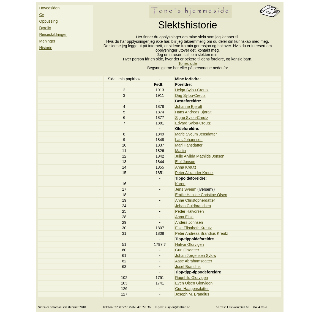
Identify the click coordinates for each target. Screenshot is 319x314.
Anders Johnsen (189, 222)
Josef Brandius (188, 266)
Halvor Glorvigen (189, 244)
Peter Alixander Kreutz (194, 173)
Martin (180, 150)
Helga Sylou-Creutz (191, 90)
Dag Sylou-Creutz (190, 95)
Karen (180, 184)
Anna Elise (184, 217)
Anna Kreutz (185, 167)
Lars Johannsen (189, 139)
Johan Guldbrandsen (193, 206)
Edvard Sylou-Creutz (193, 123)
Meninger (47, 41)
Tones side (187, 63)
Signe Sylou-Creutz (191, 117)
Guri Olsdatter (187, 250)
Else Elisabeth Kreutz (193, 228)
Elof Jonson (185, 161)
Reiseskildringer (53, 34)
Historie (45, 48)
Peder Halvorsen (189, 211)
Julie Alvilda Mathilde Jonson (199, 156)
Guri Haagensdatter (192, 288)
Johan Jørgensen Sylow (195, 255)
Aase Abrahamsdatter (193, 261)
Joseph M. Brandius (192, 294)
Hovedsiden (49, 8)
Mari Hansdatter (189, 145)
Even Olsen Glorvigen (193, 283)
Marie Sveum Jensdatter (196, 134)
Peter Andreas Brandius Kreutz (201, 233)
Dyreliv (45, 28)
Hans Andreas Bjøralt (193, 112)
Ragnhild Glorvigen (191, 277)
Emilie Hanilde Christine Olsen (201, 195)
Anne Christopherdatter (195, 200)
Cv (41, 14)
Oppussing (48, 21)
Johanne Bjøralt (188, 106)
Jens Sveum (185, 189)
